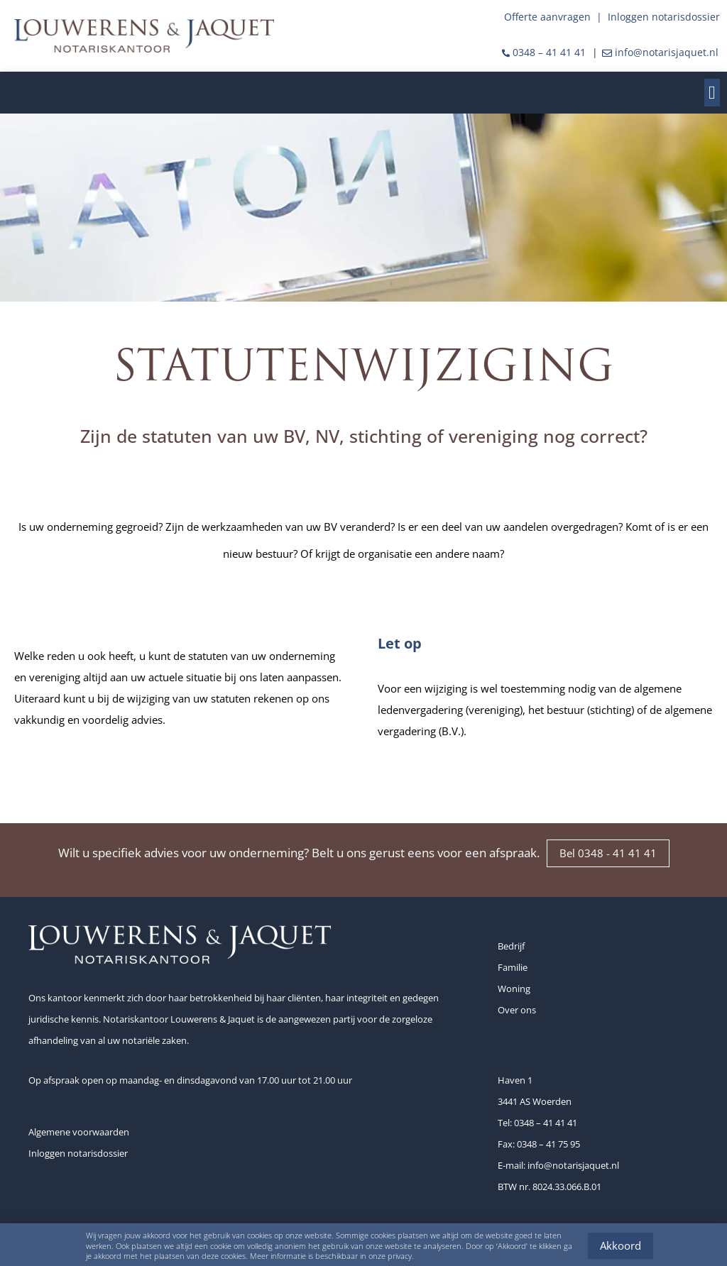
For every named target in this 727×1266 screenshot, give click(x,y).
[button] (712, 92)
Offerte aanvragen (547, 16)
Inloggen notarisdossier (664, 16)
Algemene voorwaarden (78, 1131)
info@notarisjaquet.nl (666, 52)
